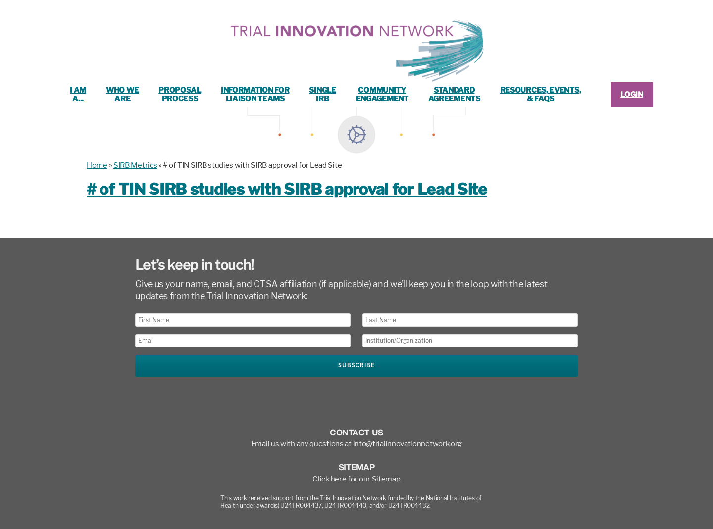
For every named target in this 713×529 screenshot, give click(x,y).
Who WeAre (122, 94)
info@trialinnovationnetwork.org (407, 443)
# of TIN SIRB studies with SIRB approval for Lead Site (287, 189)
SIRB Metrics (135, 165)
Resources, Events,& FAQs (540, 94)
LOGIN (631, 94)
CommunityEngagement (382, 94)
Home (97, 165)
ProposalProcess (179, 94)
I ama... (78, 94)
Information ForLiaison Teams (255, 94)
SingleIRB (322, 94)
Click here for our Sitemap (356, 479)
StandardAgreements (454, 94)
